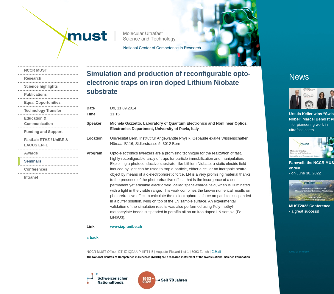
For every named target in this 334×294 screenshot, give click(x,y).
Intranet (31, 177)
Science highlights (41, 86)
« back (93, 237)
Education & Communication (38, 121)
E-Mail (216, 251)
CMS (292, 251)
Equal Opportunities (42, 102)
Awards (31, 153)
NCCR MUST (35, 70)
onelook (304, 251)
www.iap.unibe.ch (126, 226)
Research (32, 78)
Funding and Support (43, 131)
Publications (35, 94)
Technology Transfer (42, 110)
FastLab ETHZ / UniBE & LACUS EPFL (46, 142)
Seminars (32, 161)
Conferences (35, 169)
